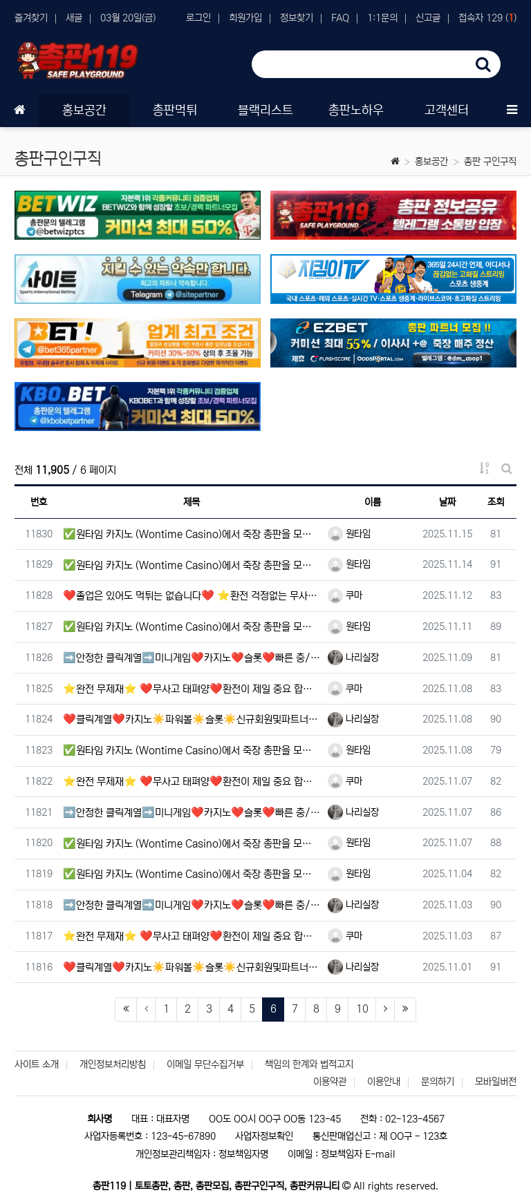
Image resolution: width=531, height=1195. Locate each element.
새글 (74, 17)
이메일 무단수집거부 (205, 1064)
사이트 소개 (37, 1064)
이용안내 (383, 1081)
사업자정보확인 (264, 1136)
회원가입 (245, 17)
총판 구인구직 (490, 161)
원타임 (349, 533)
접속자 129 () (487, 17)
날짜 (447, 502)
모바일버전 (495, 1081)
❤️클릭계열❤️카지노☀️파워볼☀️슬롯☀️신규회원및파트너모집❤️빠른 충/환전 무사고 (192, 719)
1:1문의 (382, 17)
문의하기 (437, 1081)
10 (362, 1009)
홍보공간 (431, 161)
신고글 (428, 17)
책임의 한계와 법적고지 (309, 1064)
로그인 (198, 17)
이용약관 (329, 1081)
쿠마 (345, 595)
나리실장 (353, 657)
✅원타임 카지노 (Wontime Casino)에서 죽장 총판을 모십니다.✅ (192, 534)
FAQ (340, 17)
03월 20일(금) (128, 17)
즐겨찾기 (31, 17)
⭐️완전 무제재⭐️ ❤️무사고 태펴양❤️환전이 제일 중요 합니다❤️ (192, 689)
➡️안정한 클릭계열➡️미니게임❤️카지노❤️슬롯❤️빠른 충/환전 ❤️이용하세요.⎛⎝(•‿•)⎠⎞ (192, 658)
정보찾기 (296, 17)
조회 (495, 502)
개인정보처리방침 (113, 1064)
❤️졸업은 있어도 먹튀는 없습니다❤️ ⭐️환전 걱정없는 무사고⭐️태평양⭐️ (192, 596)
